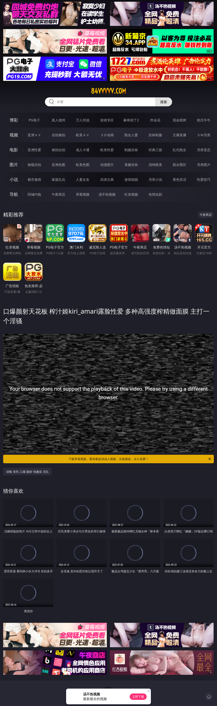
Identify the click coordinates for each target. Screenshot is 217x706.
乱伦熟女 (179, 149)
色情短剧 (155, 194)
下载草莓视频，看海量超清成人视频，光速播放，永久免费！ (140, 459)
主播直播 (179, 135)
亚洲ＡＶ (34, 135)
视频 (14, 135)
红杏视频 (131, 194)
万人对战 (82, 120)
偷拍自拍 (58, 149)
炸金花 (155, 120)
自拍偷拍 (58, 135)
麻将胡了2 (131, 120)
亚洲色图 (58, 164)
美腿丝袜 (131, 164)
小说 (14, 179)
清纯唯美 (155, 164)
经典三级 (155, 149)
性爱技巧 (203, 179)
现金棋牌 (179, 120)
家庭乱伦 (58, 179)
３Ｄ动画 (107, 135)
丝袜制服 (155, 135)
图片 (14, 164)
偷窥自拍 (34, 164)
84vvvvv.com (108, 91)
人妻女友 (82, 179)
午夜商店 (58, 194)
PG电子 (34, 120)
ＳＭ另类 (203, 135)
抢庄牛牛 (203, 120)
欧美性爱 (107, 149)
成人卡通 (82, 149)
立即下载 (138, 697)
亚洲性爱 (34, 149)
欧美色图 (82, 164)
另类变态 (203, 149)
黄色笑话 (179, 179)
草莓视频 (82, 194)
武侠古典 (107, 179)
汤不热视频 (107, 194)
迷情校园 (131, 179)
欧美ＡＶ (82, 135)
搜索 (163, 102)
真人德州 (58, 120)
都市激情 (34, 179)
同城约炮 (34, 194)
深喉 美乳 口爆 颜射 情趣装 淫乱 (27, 472)
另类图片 (203, 164)
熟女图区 (179, 164)
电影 (14, 150)
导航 (14, 194)
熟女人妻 (131, 135)
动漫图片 (107, 164)
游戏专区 (107, 120)
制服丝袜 (131, 149)
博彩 (14, 120)
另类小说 (155, 179)
